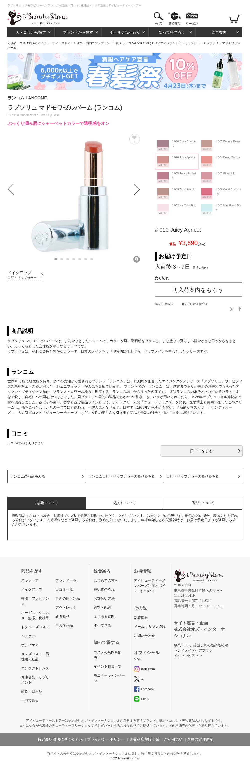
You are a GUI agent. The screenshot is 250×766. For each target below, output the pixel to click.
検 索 (158, 23)
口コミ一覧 (64, 589)
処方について (125, 503)
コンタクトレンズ (35, 668)
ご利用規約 (173, 739)
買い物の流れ (104, 589)
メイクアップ (163, 43)
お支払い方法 (104, 598)
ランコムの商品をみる (27, 476)
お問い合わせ (144, 636)
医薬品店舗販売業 (145, 739)
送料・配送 (102, 607)
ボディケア (30, 645)
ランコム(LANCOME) (136, 43)
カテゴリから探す (31, 32)
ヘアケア (28, 636)
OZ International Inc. (126, 758)
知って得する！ (172, 32)
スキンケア (30, 580)
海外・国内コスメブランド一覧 (98, 43)
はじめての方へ (106, 580)
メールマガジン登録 (150, 627)
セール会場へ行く (125, 32)
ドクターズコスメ (35, 627)
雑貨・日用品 (31, 691)
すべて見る (102, 625)
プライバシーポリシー (106, 739)
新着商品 (175, 23)
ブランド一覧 (66, 580)
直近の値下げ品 (68, 598)
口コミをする (201, 451)
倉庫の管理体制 (200, 739)
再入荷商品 (64, 625)
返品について (203, 503)
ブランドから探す (78, 32)
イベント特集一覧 (108, 666)
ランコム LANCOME (27, 98)
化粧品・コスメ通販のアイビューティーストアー (41, 43)
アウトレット (66, 607)
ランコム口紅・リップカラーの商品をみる (121, 476)
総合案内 (219, 32)
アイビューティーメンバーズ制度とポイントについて (150, 586)
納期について (47, 503)
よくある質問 (104, 616)
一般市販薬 (30, 700)
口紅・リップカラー (189, 43)
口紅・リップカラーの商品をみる (192, 476)
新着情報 (141, 618)
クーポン (192, 23)
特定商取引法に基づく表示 (60, 739)
